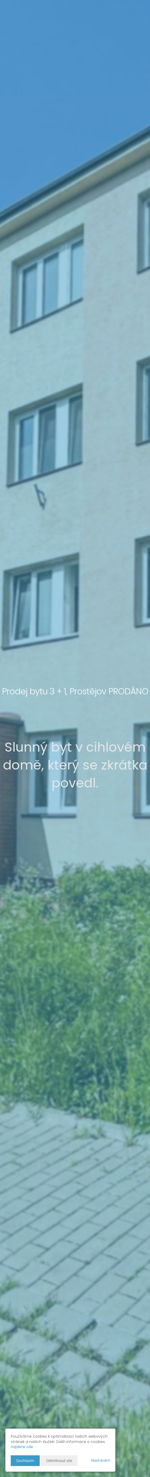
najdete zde (22, 1446)
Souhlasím (25, 1460)
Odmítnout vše (59, 1460)
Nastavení (100, 1460)
